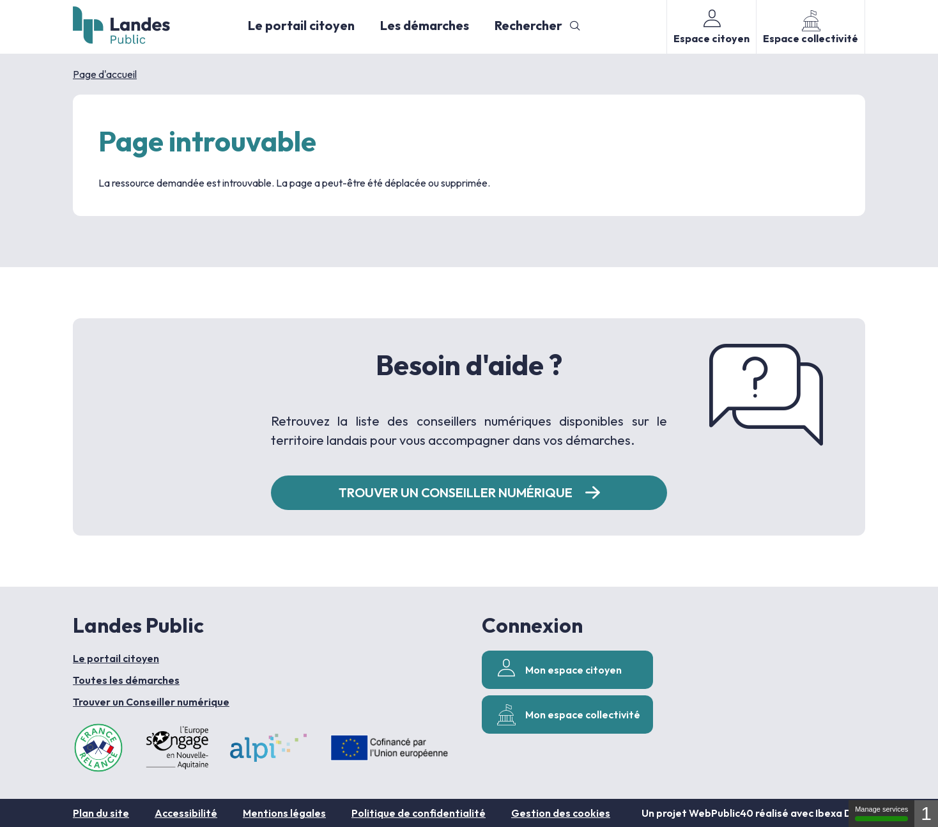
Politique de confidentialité (418, 813)
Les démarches (424, 25)
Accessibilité (186, 813)
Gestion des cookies (560, 813)
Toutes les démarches (126, 680)
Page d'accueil (105, 74)
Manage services (881, 813)
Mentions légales (284, 813)
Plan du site (101, 813)
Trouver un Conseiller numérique (151, 701)
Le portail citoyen (301, 25)
